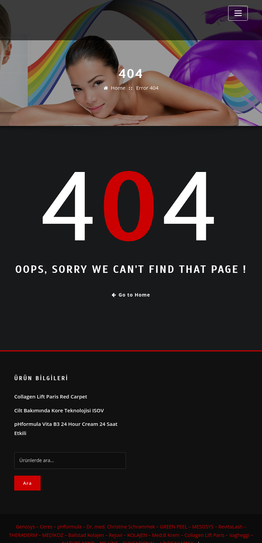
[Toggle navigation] (238, 13)
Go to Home (131, 294)
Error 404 (146, 88)
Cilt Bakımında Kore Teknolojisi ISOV (55, 408)
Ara (27, 471)
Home (119, 88)
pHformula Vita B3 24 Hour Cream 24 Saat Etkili (68, 420)
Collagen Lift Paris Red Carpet (48, 394)
